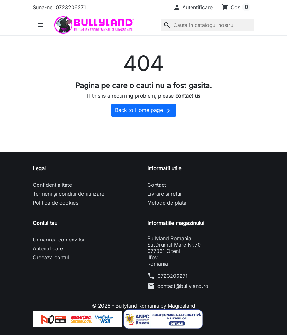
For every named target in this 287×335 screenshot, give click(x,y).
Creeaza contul (51, 257)
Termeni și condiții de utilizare (68, 194)
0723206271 (173, 276)
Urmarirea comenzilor (59, 239)
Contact (156, 185)
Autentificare (48, 248)
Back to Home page (143, 111)
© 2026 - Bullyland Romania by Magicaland (143, 306)
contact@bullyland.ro (183, 286)
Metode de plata (166, 202)
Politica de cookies (55, 202)
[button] (192, 7)
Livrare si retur (164, 194)
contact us (187, 96)
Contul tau (45, 223)
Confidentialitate (52, 185)
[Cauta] (207, 25)
